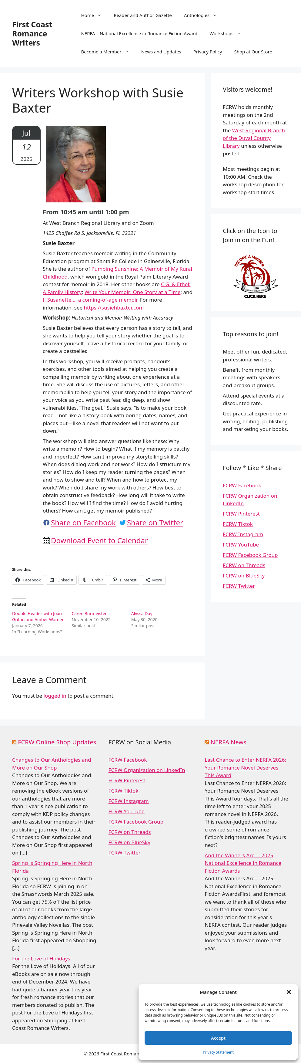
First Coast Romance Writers (32, 33)
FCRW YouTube (241, 544)
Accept (218, 1038)
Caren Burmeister (89, 613)
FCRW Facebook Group (250, 554)
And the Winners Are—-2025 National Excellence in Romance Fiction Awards (243, 863)
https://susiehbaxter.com (114, 307)
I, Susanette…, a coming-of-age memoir (90, 299)
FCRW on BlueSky (244, 575)
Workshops (228, 33)
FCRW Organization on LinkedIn (147, 770)
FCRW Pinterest (241, 513)
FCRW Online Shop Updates (57, 742)
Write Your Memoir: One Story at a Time (133, 292)
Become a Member (108, 51)
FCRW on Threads (244, 565)
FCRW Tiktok (238, 523)
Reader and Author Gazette (143, 15)
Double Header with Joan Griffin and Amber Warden (38, 616)
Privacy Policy (207, 52)
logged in (55, 695)
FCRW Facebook (242, 485)
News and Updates (161, 52)
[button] (289, 992)
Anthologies (203, 15)
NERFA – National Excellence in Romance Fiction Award (139, 33)
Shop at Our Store (253, 52)
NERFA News (228, 742)
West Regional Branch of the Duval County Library (254, 138)
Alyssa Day (141, 613)
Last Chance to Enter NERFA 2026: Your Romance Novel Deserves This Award (245, 767)
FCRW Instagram (243, 534)
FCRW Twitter (239, 585)
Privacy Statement (218, 1052)
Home (94, 15)
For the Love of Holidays (41, 958)
